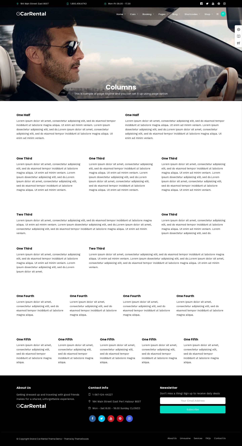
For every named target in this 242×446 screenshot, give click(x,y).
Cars (132, 14)
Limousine (185, 438)
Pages (161, 14)
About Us (172, 438)
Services (198, 438)
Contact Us (220, 438)
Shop (207, 14)
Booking (147, 14)
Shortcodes (191, 14)
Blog (174, 14)
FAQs (208, 438)
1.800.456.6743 (77, 3)
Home (119, 14)
